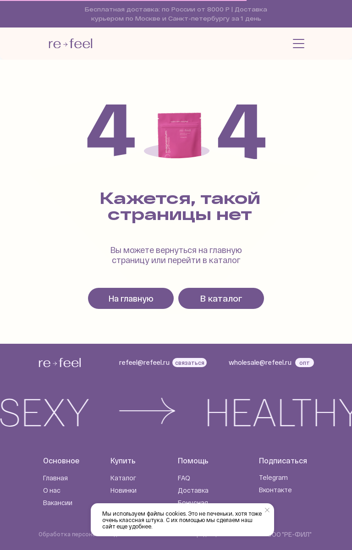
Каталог (123, 478)
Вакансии (57, 502)
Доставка (193, 490)
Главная (55, 478)
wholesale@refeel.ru (260, 362)
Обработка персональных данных (86, 534)
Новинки (123, 490)
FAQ (184, 478)
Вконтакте (275, 490)
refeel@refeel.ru (144, 362)
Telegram (273, 477)
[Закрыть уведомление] (267, 510)
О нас (51, 490)
